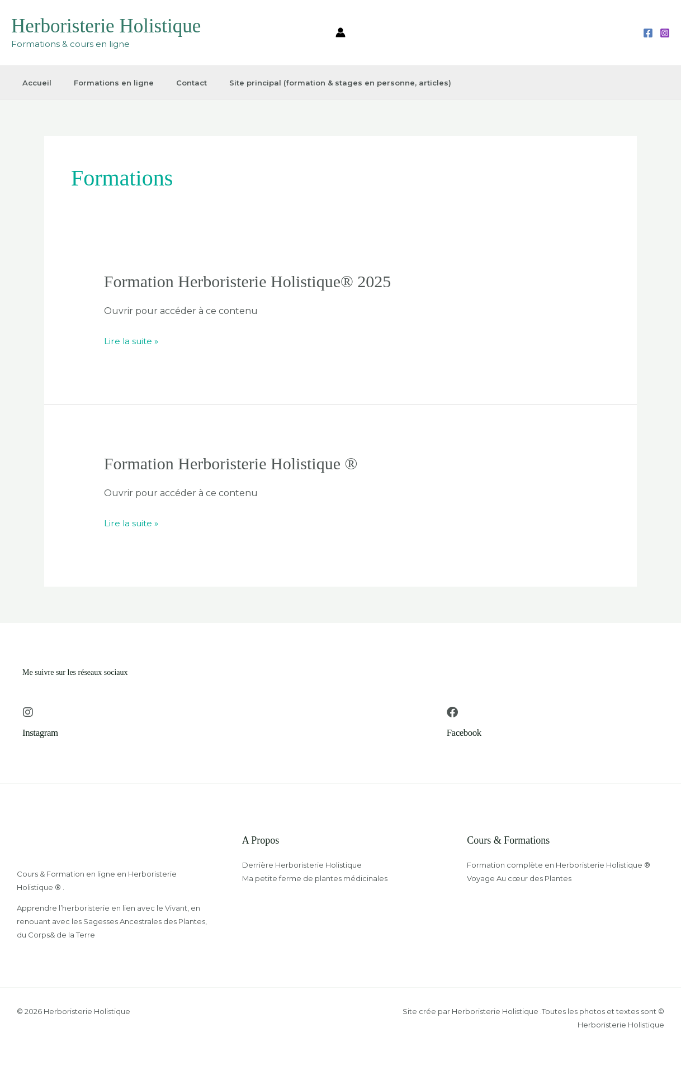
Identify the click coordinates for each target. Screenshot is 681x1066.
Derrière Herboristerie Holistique (302, 864)
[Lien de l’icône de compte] (340, 32)
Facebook (465, 732)
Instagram (41, 732)
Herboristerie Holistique (106, 26)
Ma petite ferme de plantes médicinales (314, 878)
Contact (184, 82)
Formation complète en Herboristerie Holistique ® (558, 864)
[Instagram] (665, 33)
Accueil (33, 82)
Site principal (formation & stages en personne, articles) (331, 82)
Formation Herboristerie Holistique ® (231, 463)
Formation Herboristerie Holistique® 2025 (247, 281)
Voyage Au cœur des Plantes (519, 878)
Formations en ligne (108, 82)
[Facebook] (648, 33)
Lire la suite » (132, 339)
